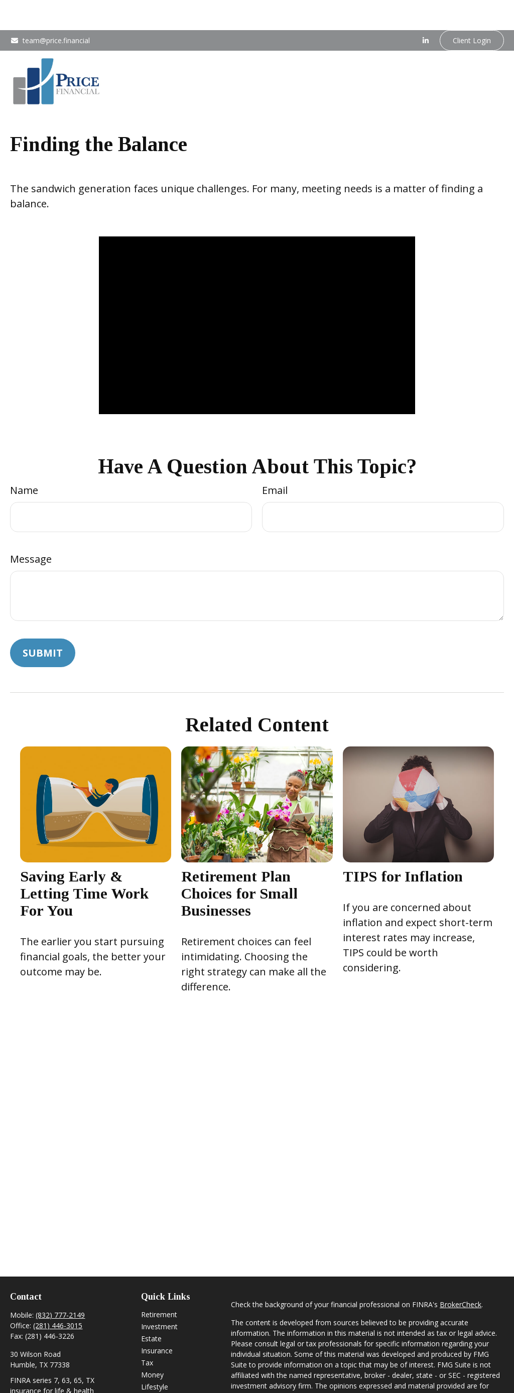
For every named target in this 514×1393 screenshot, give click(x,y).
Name (24, 460)
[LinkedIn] (426, 11)
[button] (188, 39)
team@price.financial (50, 10)
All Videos (156, 1380)
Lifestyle (154, 1356)
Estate (151, 1308)
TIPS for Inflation (403, 846)
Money (152, 1344)
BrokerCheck (460, 1274)
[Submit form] (42, 622)
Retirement (159, 1284)
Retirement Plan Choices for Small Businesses (239, 863)
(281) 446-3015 (57, 1295)
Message (31, 529)
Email (275, 460)
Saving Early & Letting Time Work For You (84, 863)
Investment (159, 1296)
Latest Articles (164, 1368)
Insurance (157, 1320)
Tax (147, 1332)
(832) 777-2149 (60, 1285)
